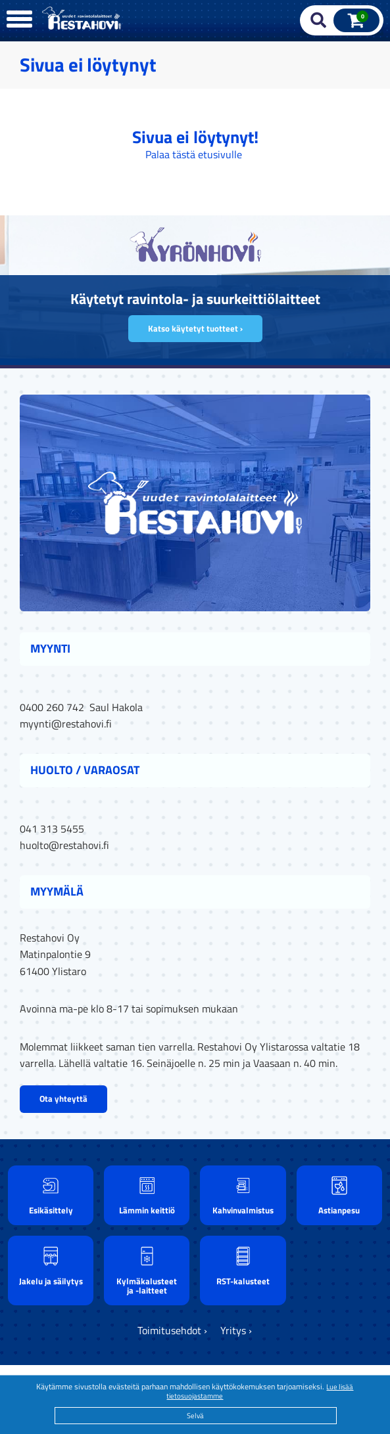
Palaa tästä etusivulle (193, 154)
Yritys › (236, 1330)
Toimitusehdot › (172, 1330)
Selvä (195, 1415)
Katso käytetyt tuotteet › (195, 328)
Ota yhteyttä (63, 1098)
